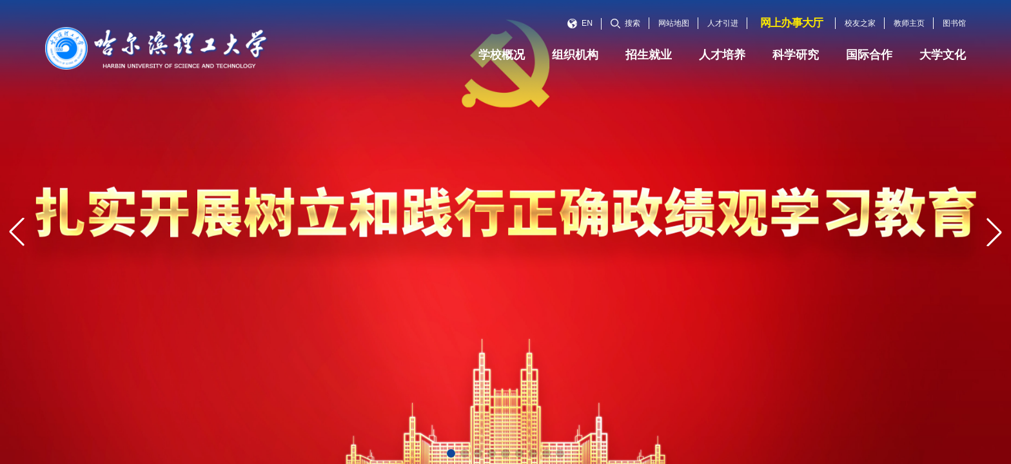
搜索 (625, 23)
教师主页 (909, 23)
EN (580, 23)
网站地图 (673, 23)
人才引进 (722, 23)
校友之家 (860, 23)
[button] (451, 453)
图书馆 (954, 23)
